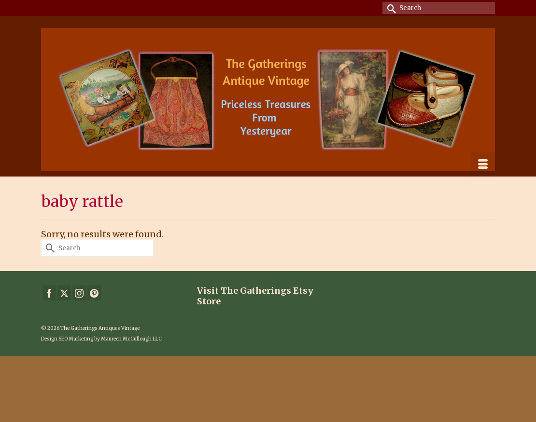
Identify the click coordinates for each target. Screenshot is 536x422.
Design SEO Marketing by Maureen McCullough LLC (101, 339)
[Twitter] (64, 293)
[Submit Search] (389, 8)
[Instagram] (79, 293)
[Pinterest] (94, 293)
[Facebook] (49, 293)
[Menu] (483, 164)
